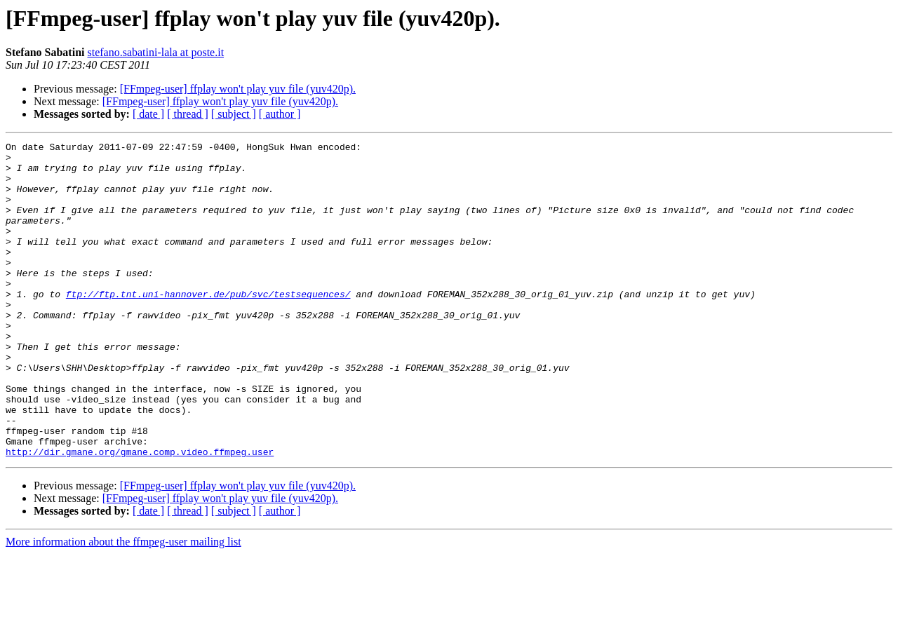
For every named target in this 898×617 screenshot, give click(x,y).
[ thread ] (187, 114)
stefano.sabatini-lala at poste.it (155, 52)
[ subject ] (233, 114)
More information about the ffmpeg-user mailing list (123, 605)
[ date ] (148, 114)
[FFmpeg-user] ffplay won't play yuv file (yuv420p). (238, 89)
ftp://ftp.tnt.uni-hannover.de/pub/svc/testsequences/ (208, 325)
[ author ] (280, 114)
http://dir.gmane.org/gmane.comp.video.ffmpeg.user (140, 514)
